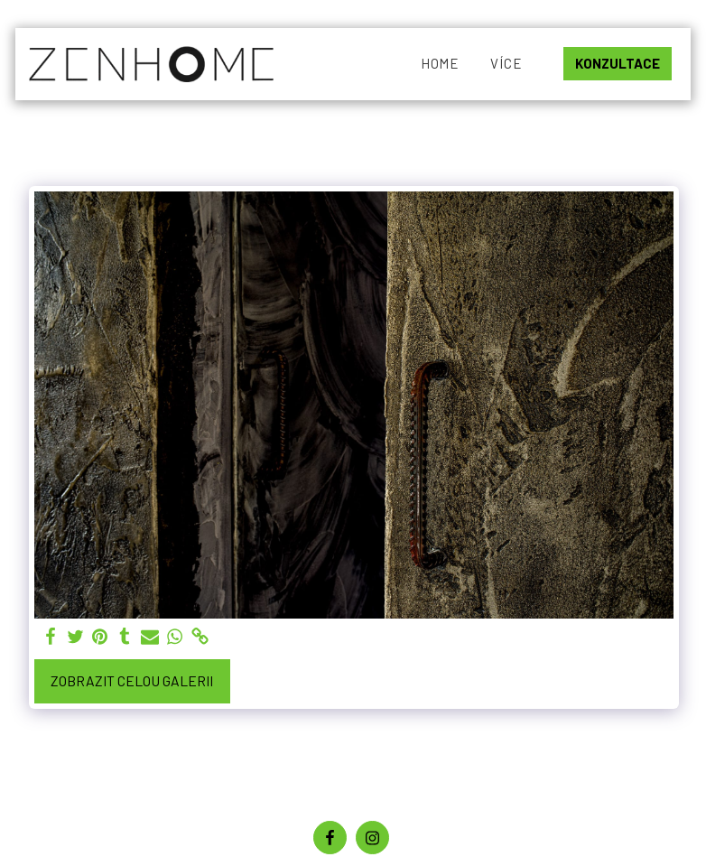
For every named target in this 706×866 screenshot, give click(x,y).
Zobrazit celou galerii (132, 680)
